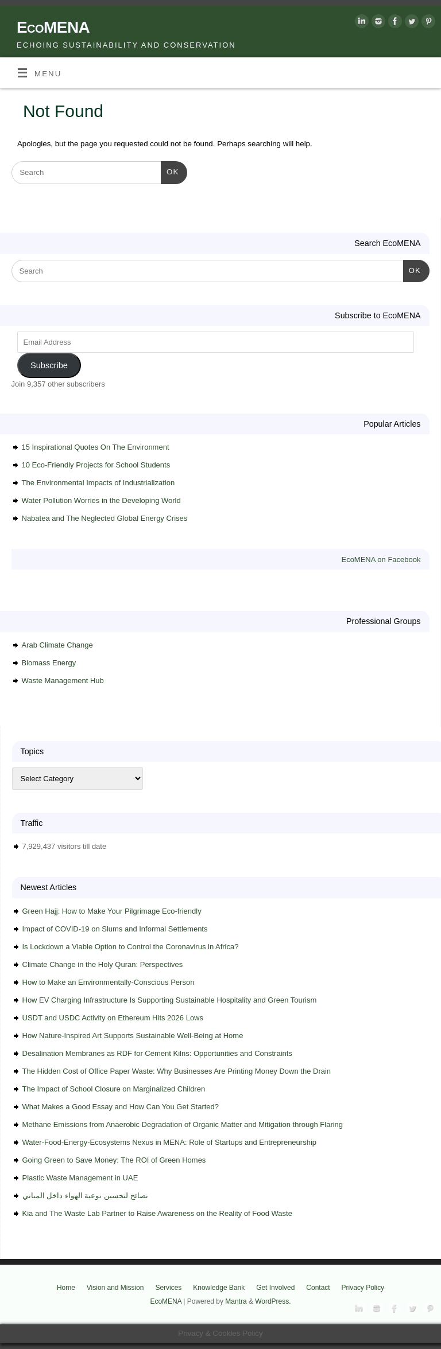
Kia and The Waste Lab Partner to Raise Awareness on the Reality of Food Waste (157, 1213)
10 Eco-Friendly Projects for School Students (96, 465)
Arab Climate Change (57, 645)
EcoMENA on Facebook (380, 559)
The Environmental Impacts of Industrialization (98, 482)
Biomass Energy (49, 662)
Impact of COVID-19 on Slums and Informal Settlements (115, 929)
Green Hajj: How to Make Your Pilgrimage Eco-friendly (112, 911)
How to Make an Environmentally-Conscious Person (108, 982)
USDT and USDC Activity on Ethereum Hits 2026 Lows (113, 1017)
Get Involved (275, 1288)
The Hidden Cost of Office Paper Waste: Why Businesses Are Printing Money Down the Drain (176, 1071)
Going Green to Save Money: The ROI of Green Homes (114, 1160)
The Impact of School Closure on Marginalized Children (114, 1089)
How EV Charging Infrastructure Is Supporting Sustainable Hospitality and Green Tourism (169, 1000)
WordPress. (273, 1301)
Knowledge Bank (219, 1288)
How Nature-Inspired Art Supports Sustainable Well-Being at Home (132, 1035)
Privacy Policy (363, 1288)
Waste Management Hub (63, 680)
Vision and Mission (115, 1288)
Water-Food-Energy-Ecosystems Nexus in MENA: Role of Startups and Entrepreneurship (169, 1142)
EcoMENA (53, 27)
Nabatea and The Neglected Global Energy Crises (105, 518)
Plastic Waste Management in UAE (80, 1177)
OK (170, 170)
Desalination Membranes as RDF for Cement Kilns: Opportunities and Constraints (157, 1053)
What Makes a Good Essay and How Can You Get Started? (120, 1106)
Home (66, 1288)
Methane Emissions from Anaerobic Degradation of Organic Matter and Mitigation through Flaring (182, 1124)
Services (168, 1288)
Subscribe (49, 365)
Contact (318, 1288)
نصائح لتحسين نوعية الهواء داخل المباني (85, 1195)
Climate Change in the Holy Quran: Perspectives (102, 964)
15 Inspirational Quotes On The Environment (95, 447)
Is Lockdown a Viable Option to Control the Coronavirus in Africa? (130, 946)
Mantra (235, 1301)
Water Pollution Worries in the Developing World (101, 500)
